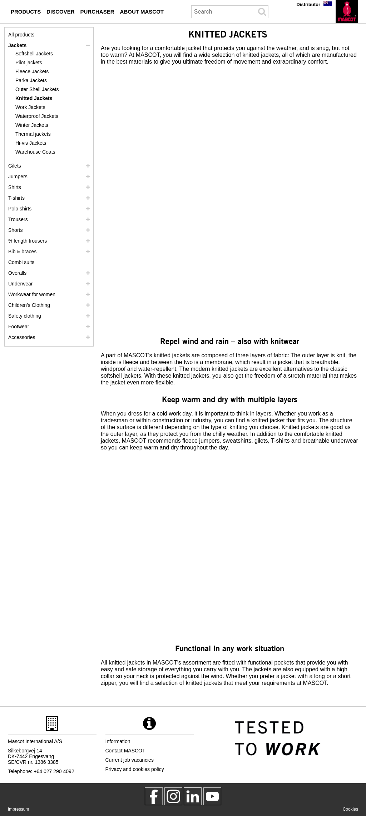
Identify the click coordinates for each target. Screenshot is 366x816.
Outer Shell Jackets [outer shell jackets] (37, 89)
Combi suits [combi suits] (21, 262)
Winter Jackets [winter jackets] (31, 125)
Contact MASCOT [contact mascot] (125, 750)
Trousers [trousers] (18, 219)
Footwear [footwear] (18, 326)
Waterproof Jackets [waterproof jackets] (36, 116)
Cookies (350, 809)
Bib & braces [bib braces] (22, 251)
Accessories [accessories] (21, 337)
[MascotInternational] (212, 796)
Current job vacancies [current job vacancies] (129, 760)
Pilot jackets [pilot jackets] (28, 62)
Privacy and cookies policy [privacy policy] (134, 769)
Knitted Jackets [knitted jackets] (33, 98)
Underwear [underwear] (20, 284)
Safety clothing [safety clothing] (24, 316)
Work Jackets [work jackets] (30, 107)
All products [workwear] (21, 35)
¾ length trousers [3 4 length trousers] (27, 241)
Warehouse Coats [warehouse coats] (35, 152)
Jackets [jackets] (17, 45)
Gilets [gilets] (14, 166)
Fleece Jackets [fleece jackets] (32, 71)
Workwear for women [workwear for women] (31, 294)
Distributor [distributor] (308, 4)
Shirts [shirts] (14, 187)
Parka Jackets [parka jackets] (31, 80)
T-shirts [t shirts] (16, 198)
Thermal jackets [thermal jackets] (33, 134)
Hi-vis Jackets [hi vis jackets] (30, 143)
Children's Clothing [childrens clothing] (29, 305)
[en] (347, 11)
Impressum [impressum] (18, 809)
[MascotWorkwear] (154, 796)
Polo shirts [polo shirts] (19, 209)
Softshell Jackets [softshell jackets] (34, 53)
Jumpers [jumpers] (18, 176)
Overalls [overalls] (17, 273)
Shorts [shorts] (15, 230)
